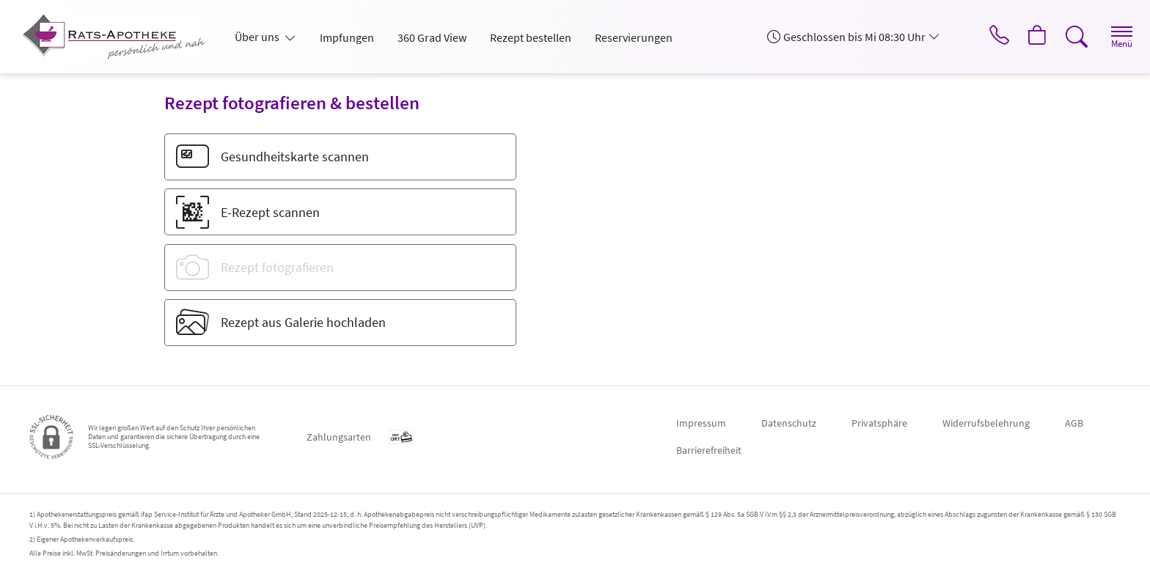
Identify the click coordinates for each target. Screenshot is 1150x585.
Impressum (701, 423)
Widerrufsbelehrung (986, 423)
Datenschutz (788, 423)
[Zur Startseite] (119, 36)
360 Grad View (432, 37)
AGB (1074, 423)
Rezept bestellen (530, 37)
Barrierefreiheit (708, 450)
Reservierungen (634, 37)
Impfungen (347, 37)
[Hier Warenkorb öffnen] (1029, 37)
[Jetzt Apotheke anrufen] (988, 37)
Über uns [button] (258, 36)
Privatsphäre (879, 423)
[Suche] (1069, 37)
